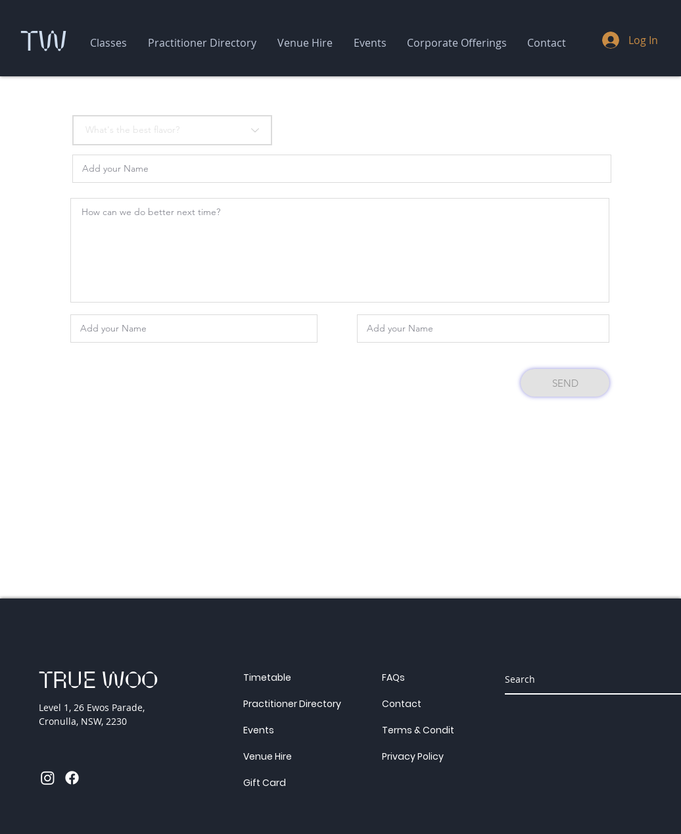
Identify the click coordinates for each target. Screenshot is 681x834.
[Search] (584, 678)
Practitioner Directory (292, 703)
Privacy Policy (413, 756)
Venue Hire (267, 756)
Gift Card (264, 782)
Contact (401, 703)
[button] (108, 43)
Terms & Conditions (427, 730)
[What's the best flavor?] (172, 130)
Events (258, 730)
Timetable (267, 677)
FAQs (393, 677)
